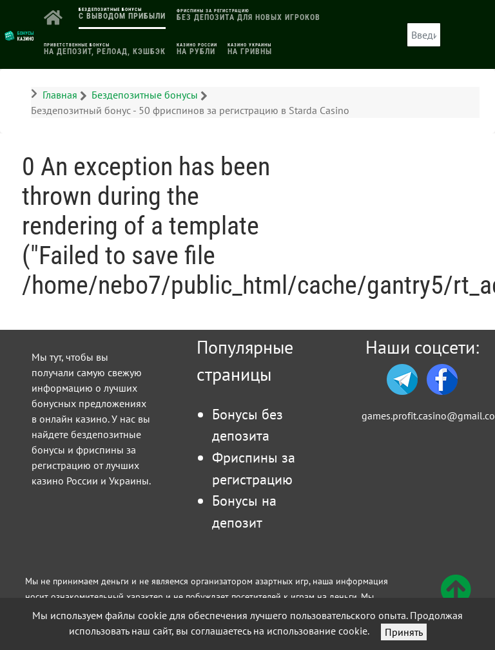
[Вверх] (455, 597)
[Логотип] (19, 34)
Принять (404, 632)
